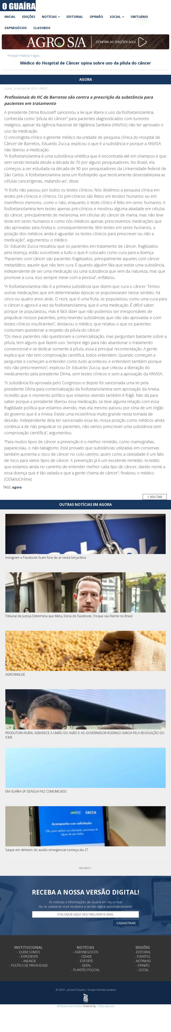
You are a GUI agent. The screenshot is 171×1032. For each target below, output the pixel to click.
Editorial (75, 17)
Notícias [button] (51, 17)
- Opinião (143, 965)
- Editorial (142, 952)
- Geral (85, 965)
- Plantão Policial (85, 970)
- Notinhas (142, 961)
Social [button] (117, 17)
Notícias (25, 56)
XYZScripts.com (106, 1006)
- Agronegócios (85, 952)
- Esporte (85, 961)
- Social (142, 970)
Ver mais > (85, 868)
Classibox (41, 28)
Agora (36, 56)
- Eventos (142, 956)
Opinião (96, 17)
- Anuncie (28, 961)
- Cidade (85, 956)
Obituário (139, 17)
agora (17, 487)
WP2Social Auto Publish (70, 1006)
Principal (13, 56)
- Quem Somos (28, 952)
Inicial (10, 17)
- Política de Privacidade (28, 965)
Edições (28, 17)
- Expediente (28, 956)
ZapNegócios (15, 28)
